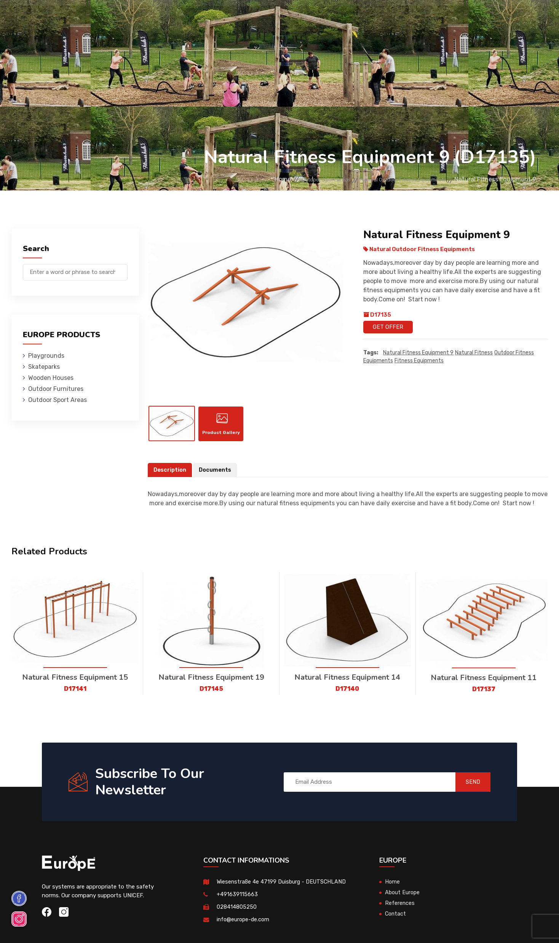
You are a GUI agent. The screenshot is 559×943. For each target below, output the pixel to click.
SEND (467, 787)
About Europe (403, 898)
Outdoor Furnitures (277, 17)
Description (170, 475)
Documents (217, 475)
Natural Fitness (474, 353)
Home (246, 179)
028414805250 (237, 912)
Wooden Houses (213, 17)
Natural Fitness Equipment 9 (418, 353)
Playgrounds (114, 17)
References (385, 17)
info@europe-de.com (244, 925)
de (517, 18)
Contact (426, 17)
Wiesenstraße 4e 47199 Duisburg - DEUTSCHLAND (283, 887)
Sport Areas (338, 17)
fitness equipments (419, 361)
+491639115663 (237, 900)
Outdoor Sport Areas (297, 179)
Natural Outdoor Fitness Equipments (392, 179)
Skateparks (162, 17)
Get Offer (388, 326)
